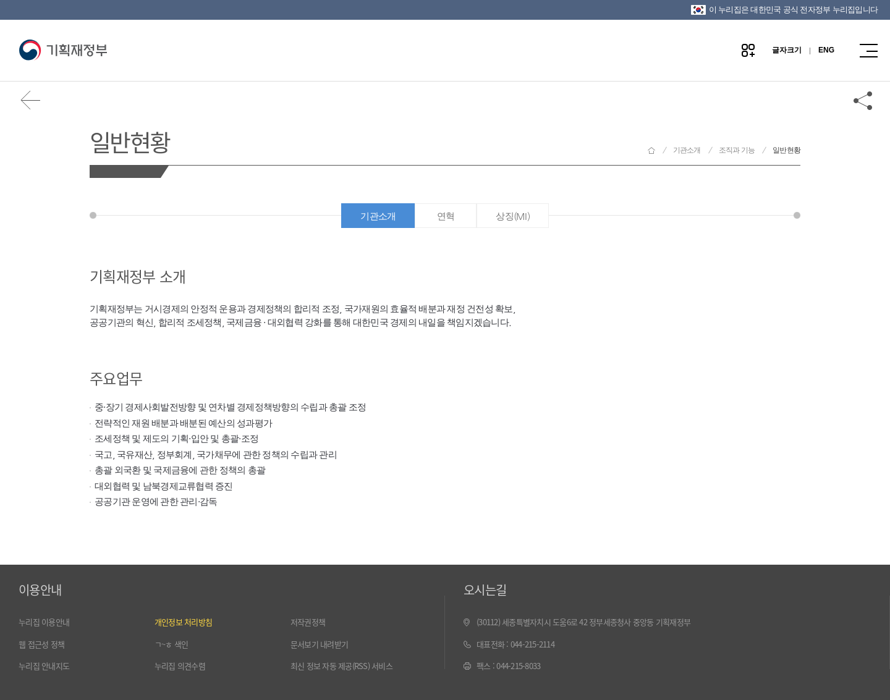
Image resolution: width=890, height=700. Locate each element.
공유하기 (863, 100)
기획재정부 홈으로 (651, 150)
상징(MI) (513, 216)
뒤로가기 (31, 100)
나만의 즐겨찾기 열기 (748, 50)
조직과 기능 (737, 150)
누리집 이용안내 (44, 622)
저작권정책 (307, 622)
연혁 (446, 216)
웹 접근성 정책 (41, 644)
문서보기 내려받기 (319, 644)
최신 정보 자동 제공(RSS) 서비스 (341, 666)
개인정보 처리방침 (183, 622)
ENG (826, 50)
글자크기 (787, 50)
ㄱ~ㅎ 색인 (172, 644)
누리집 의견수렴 (180, 666)
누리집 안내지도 (44, 666)
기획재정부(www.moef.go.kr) (63, 50)
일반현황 (129, 141)
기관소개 (687, 150)
